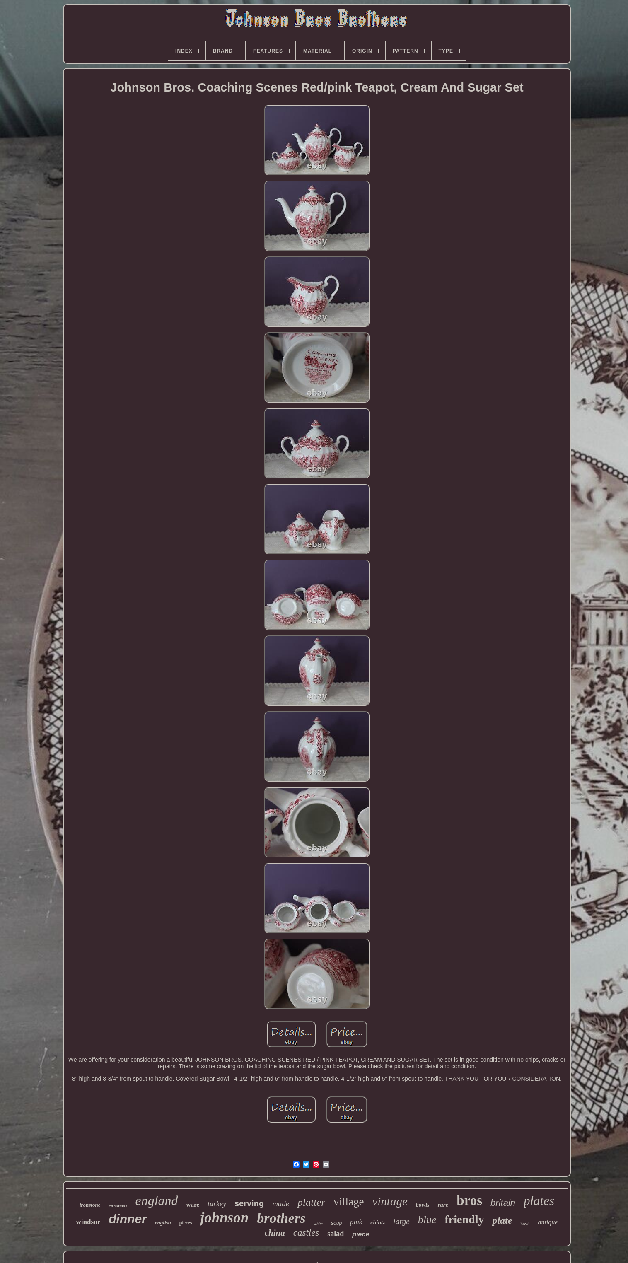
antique (548, 1222)
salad (335, 1233)
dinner (128, 1219)
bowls (423, 1205)
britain (502, 1203)
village (348, 1201)
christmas (118, 1205)
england (156, 1200)
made (280, 1203)
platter (311, 1202)
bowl (524, 1223)
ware (192, 1204)
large (401, 1221)
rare (442, 1204)
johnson (224, 1218)
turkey (217, 1204)
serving (249, 1203)
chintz (377, 1223)
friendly (464, 1219)
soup (336, 1223)
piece (360, 1234)
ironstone (90, 1205)
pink (356, 1222)
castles (306, 1232)
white (318, 1224)
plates (539, 1200)
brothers (281, 1218)
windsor (88, 1222)
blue (427, 1220)
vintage (389, 1201)
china (275, 1233)
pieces (185, 1223)
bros (469, 1200)
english (163, 1223)
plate (502, 1220)
